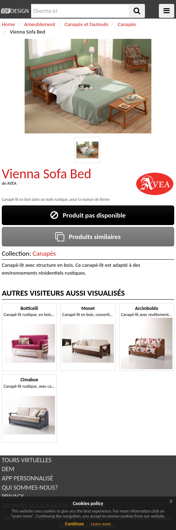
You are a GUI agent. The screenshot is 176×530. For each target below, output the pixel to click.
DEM (8, 469)
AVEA (11, 183)
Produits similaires (88, 237)
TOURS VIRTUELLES (26, 460)
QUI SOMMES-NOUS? (30, 487)
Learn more (101, 523)
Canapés (44, 253)
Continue (74, 524)
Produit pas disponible (88, 215)
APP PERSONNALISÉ (27, 478)
